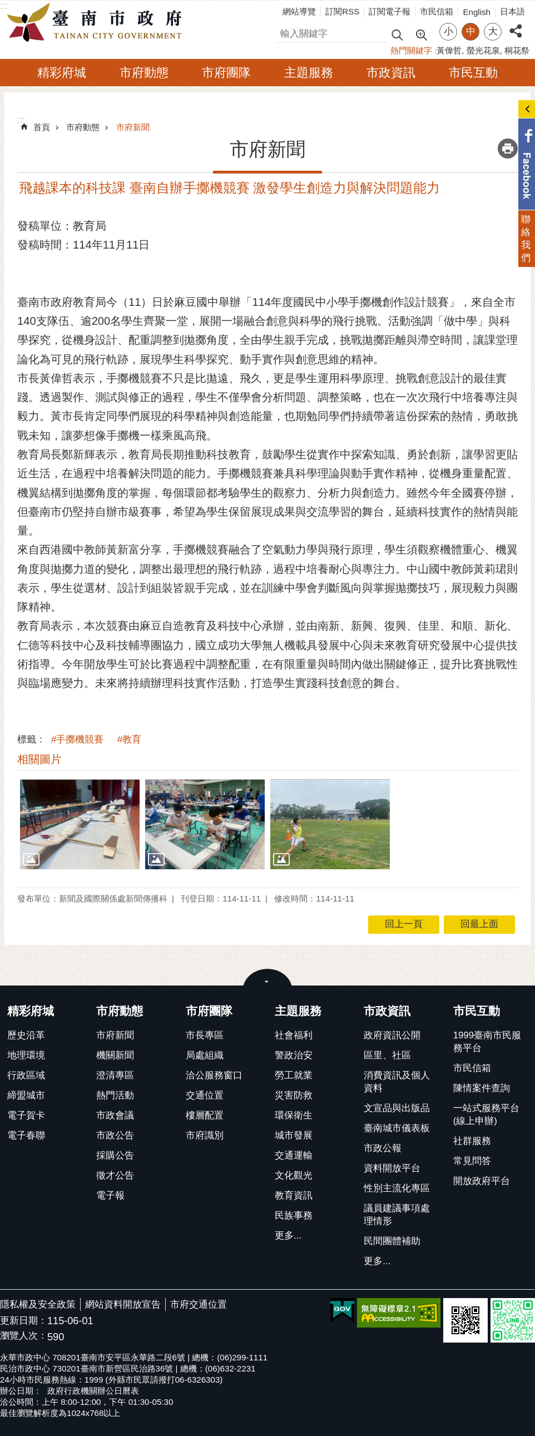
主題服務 (308, 73)
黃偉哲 (449, 50)
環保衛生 (294, 1115)
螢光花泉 (483, 50)
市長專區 (205, 1035)
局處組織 (205, 1055)
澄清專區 (115, 1075)
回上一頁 (404, 924)
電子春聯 (26, 1135)
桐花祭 (516, 50)
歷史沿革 (26, 1035)
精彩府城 (61, 73)
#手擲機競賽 (77, 739)
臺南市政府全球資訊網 (97, 23)
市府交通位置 (198, 1304)
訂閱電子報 (389, 11)
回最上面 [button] (479, 924)
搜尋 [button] (397, 34)
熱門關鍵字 (411, 50)
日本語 (512, 11)
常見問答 (472, 1161)
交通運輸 (294, 1155)
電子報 (110, 1195)
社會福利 (294, 1035)
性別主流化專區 (397, 1188)
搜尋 (285, 32)
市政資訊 (390, 73)
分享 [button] (515, 24)
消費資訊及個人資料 (397, 1081)
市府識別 (205, 1135)
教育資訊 (294, 1195)
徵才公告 (115, 1175)
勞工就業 (294, 1075)
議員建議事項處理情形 (397, 1214)
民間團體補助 (392, 1241)
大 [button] (493, 31)
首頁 (41, 127)
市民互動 (473, 73)
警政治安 (294, 1055)
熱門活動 (115, 1095)
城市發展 (294, 1135)
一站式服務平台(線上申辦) (486, 1114)
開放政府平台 (481, 1181)
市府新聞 (133, 127)
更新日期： (23, 1320)
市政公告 (115, 1135)
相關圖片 (39, 759)
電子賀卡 (26, 1115)
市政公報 (383, 1148)
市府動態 (144, 73)
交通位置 (205, 1095)
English (477, 12)
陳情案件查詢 (481, 1088)
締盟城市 (26, 1095)
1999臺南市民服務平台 (487, 1041)
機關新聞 (115, 1055)
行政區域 (26, 1075)
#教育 (129, 739)
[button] (80, 824)
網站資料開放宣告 (123, 1304)
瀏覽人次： (23, 1336)
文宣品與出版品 (397, 1108)
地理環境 (26, 1055)
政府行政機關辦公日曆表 (93, 1390)
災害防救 (294, 1095)
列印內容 (508, 148)
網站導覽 (299, 11)
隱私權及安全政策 (38, 1304)
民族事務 (294, 1215)
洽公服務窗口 (214, 1075)
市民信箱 (436, 11)
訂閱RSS (342, 11)
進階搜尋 (421, 34)
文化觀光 (294, 1175)
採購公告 (115, 1155)
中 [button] (470, 31)
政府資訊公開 (392, 1035)
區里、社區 (387, 1055)
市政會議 (115, 1115)
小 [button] (448, 31)
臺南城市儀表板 (397, 1128)
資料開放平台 (392, 1168)
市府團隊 (226, 73)
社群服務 (472, 1141)
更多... (288, 1235)
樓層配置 (205, 1115)
